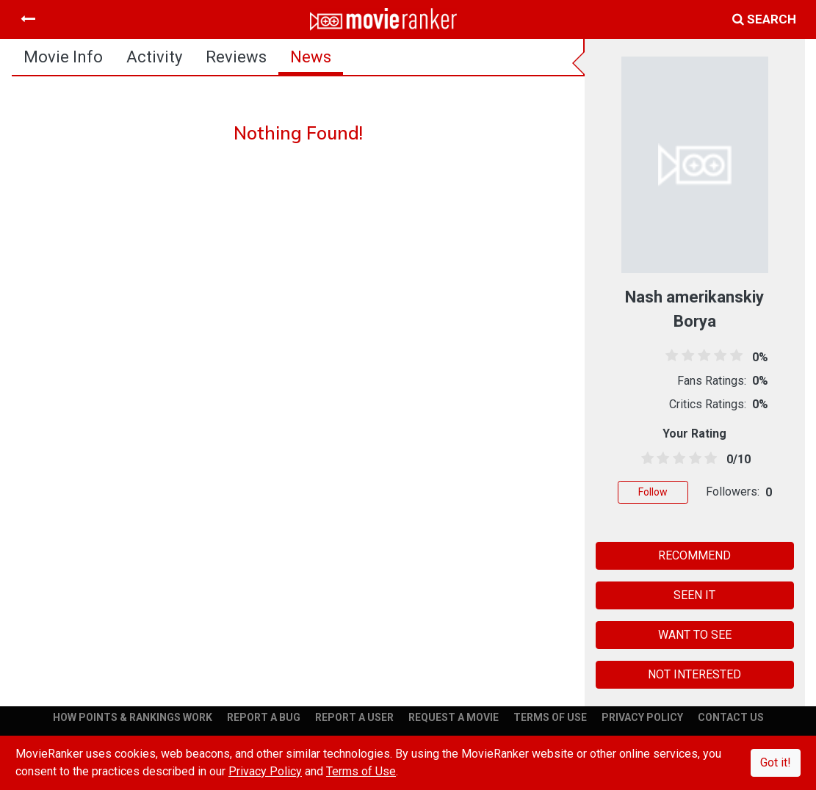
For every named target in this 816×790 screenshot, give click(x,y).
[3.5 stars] (692, 459)
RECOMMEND (694, 555)
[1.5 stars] (661, 459)
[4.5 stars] (708, 459)
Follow (653, 492)
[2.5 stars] (676, 459)
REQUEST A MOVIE (453, 717)
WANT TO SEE (695, 635)
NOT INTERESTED (694, 674)
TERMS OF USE (550, 717)
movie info (63, 57)
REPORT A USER (354, 717)
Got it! (775, 762)
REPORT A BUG (263, 717)
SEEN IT (694, 595)
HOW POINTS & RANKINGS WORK (132, 717)
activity (154, 57)
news (310, 57)
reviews (236, 57)
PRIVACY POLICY (642, 717)
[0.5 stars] (645, 459)
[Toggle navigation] (28, 19)
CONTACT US (731, 717)
